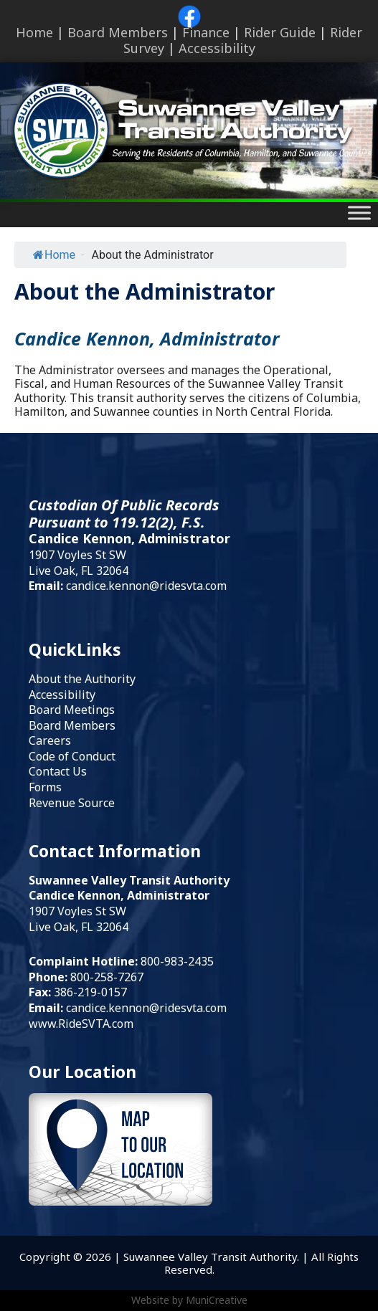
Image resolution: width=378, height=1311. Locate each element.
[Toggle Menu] (359, 213)
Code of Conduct (72, 756)
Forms (45, 787)
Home (34, 32)
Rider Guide (280, 32)
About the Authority (82, 679)
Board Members (117, 32)
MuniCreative (216, 1300)
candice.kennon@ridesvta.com (146, 585)
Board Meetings (72, 710)
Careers (50, 740)
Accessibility (217, 48)
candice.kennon (107, 1008)
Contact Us (58, 771)
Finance (206, 32)
